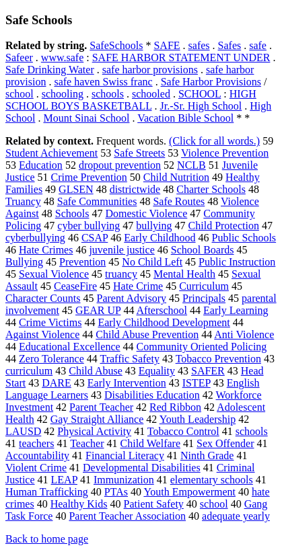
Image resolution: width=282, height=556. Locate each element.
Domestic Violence (146, 213)
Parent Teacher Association (127, 516)
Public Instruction (237, 262)
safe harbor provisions (150, 69)
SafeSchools (116, 45)
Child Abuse (95, 370)
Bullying (24, 262)
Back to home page (46, 539)
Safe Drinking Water (49, 69)
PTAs (116, 492)
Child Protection (223, 225)
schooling (62, 94)
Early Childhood (159, 237)
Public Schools (244, 237)
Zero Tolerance (51, 358)
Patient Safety (154, 504)
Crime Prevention (89, 177)
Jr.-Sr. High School (201, 106)
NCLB (191, 165)
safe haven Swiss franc (103, 81)
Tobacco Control (183, 431)
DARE (56, 383)
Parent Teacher (101, 407)
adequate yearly (236, 516)
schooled (151, 94)
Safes (230, 45)
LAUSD (23, 431)
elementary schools (211, 479)
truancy (121, 274)
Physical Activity (94, 431)
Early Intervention (126, 383)
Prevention (82, 262)
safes (199, 45)
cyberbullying (35, 237)
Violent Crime (36, 467)
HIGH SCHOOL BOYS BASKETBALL (130, 100)
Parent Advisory (132, 298)
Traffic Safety (129, 358)
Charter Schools (211, 189)
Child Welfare (150, 443)
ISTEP (196, 383)
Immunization (124, 479)
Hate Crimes (46, 249)
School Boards (202, 249)
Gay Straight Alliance (97, 419)
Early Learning (235, 310)
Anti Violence (244, 334)
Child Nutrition (176, 177)
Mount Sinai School (86, 118)
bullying (154, 225)
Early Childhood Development (164, 322)
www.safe (62, 57)
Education (41, 165)
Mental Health (184, 274)
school (19, 94)
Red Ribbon (175, 407)
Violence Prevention (225, 153)
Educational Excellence (69, 346)
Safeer (19, 57)
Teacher (87, 443)
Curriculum (204, 286)
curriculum (28, 370)
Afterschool (162, 310)
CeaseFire (75, 286)
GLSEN (76, 189)
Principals (203, 298)
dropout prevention (120, 165)
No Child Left (152, 262)
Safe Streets (139, 153)
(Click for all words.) (214, 141)
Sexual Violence (54, 274)
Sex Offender (225, 443)
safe (258, 45)
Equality (157, 370)
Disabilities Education (152, 395)
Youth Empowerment (189, 492)
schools (108, 94)
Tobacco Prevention (218, 358)
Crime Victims (50, 322)
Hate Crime (138, 286)
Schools (72, 213)
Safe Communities (97, 201)
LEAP (64, 479)
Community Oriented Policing (202, 346)
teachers (36, 443)
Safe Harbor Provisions (211, 81)
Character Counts (43, 298)
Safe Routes (179, 201)
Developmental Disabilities (142, 467)
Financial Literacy (124, 455)
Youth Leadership (198, 419)
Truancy (23, 201)
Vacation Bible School (185, 118)
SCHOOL (199, 94)
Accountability (37, 455)
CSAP (94, 237)
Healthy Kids (79, 504)
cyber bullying (88, 225)
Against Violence (42, 334)
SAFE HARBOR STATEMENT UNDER (181, 57)
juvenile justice (121, 249)
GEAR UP (97, 310)
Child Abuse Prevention (147, 334)
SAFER (208, 370)
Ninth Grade (207, 455)
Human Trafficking (46, 492)
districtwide (135, 189)
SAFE (166, 45)
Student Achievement (51, 153)
